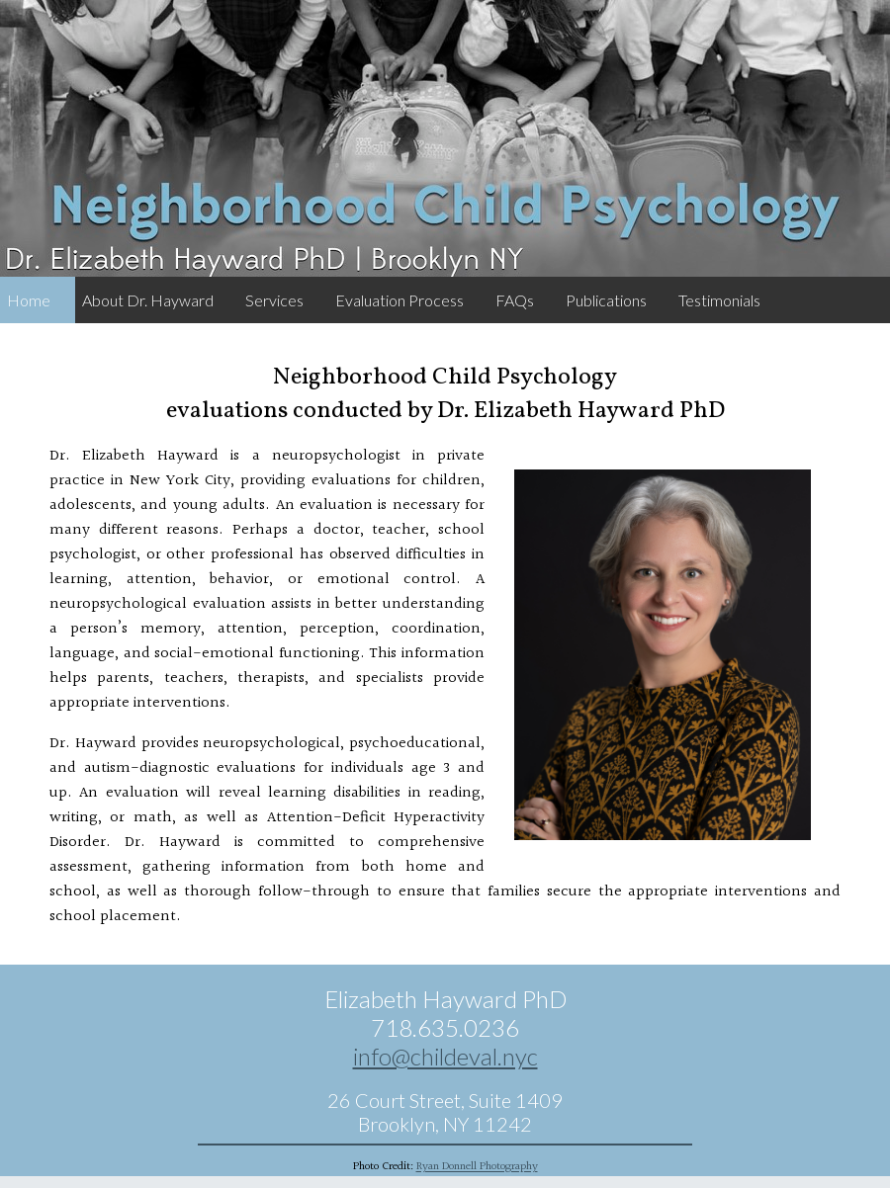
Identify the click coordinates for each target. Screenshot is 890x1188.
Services (274, 300)
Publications (606, 300)
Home (28, 300)
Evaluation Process (399, 300)
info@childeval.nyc (445, 1056)
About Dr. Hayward (148, 300)
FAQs (514, 300)
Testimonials (719, 300)
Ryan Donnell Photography (477, 1166)
